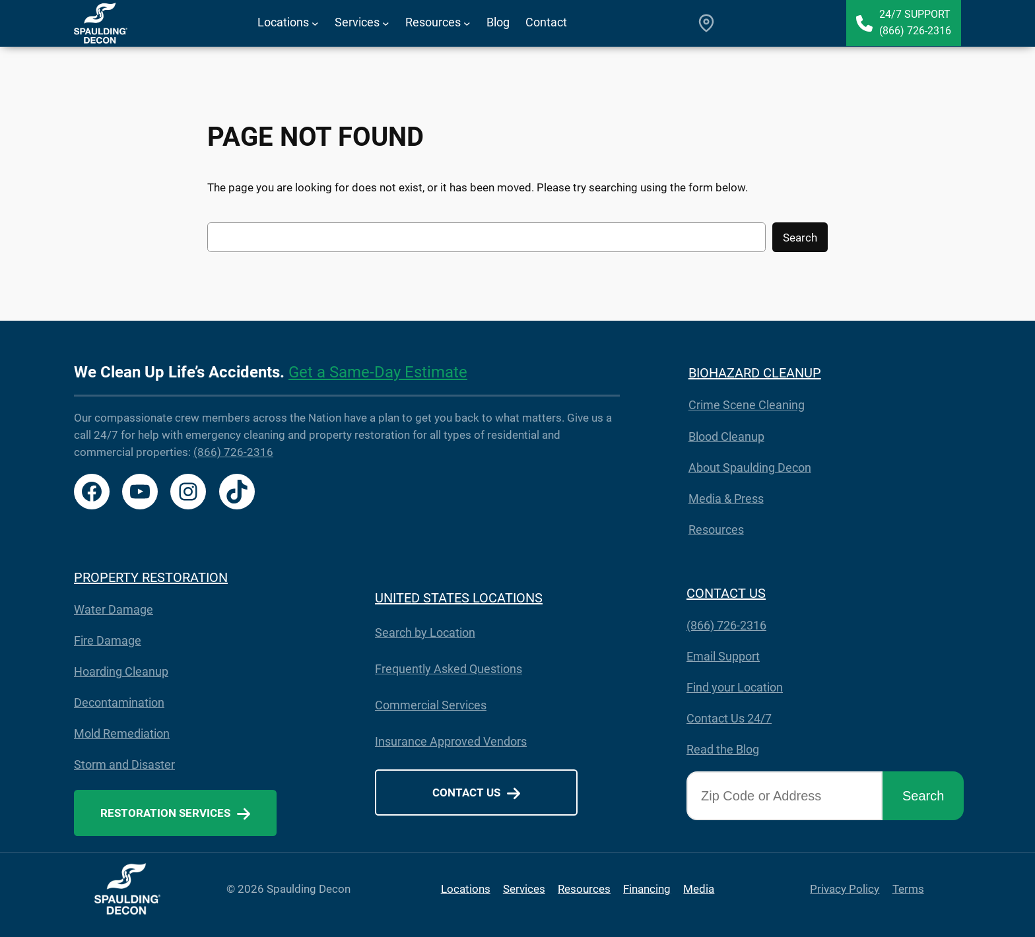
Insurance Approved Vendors (451, 741)
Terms (908, 888)
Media (698, 888)
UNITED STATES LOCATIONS (459, 598)
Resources (716, 529)
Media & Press (726, 498)
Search (800, 237)
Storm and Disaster (124, 764)
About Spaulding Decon (749, 467)
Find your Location (734, 687)
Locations (465, 888)
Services (524, 888)
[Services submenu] (385, 23)
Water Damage (113, 609)
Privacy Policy (844, 888)
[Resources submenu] (467, 23)
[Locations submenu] (315, 23)
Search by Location (425, 632)
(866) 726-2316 (233, 452)
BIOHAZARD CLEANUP (754, 373)
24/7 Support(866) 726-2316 (915, 22)
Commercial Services (430, 705)
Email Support (723, 656)
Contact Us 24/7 (729, 718)
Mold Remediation (122, 733)
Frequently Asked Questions (448, 669)
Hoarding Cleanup (121, 671)
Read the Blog (722, 749)
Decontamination (119, 702)
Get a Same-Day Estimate (377, 372)
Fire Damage (107, 640)
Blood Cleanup (726, 436)
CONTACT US (726, 593)
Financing (647, 888)
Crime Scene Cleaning (746, 405)
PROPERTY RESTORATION (151, 577)
